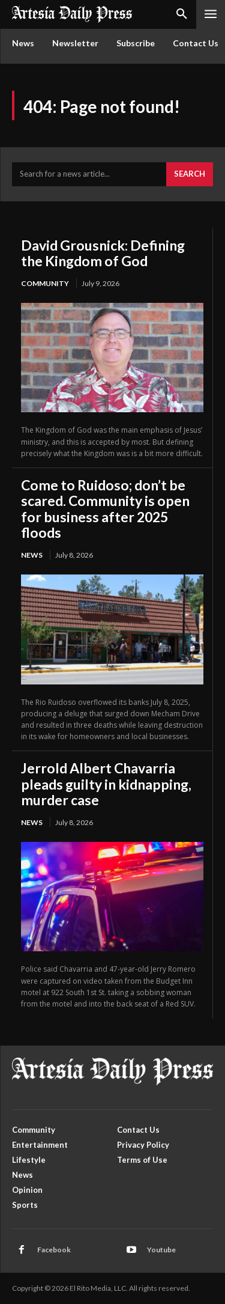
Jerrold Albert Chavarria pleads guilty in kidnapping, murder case (106, 784)
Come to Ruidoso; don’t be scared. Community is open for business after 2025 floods (105, 509)
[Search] (189, 174)
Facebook (54, 1249)
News (32, 554)
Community (45, 283)
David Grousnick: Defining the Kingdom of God (103, 253)
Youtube (161, 1249)
